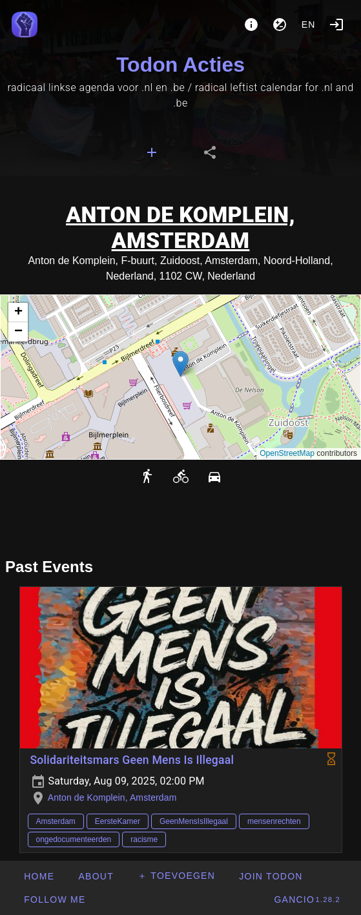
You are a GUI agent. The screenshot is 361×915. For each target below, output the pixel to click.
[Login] (336, 24)
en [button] (309, 24)
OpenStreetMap (287, 453)
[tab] (152, 152)
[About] (251, 24)
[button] (180, 364)
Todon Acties (180, 64)
